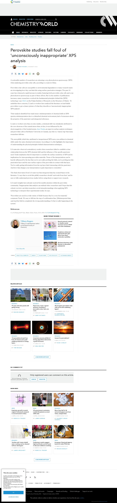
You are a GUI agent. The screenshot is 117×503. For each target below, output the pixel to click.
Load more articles (42, 357)
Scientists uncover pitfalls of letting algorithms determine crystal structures (42, 339)
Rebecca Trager (19, 418)
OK (13, 492)
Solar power (42, 255)
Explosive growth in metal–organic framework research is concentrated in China (20, 412)
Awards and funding (61, 491)
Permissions (56, 483)
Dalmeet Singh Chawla (61, 419)
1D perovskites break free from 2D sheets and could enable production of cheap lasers (20, 340)
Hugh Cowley (62, 343)
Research (14, 303)
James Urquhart (20, 450)
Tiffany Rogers (22, 66)
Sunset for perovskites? (62, 338)
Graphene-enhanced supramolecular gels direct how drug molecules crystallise (64, 234)
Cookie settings (13, 496)
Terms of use (38, 483)
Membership (103, 1)
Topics (27, 472)
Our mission (28, 491)
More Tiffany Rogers (51, 216)
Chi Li (24, 101)
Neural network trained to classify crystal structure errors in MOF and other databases (65, 224)
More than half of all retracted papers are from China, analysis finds (63, 412)
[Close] (23, 471)
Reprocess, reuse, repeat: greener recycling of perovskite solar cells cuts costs (41, 308)
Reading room (32, 36)
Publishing (89, 1)
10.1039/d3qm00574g (52, 212)
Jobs (26, 36)
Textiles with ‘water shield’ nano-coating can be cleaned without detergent (20, 444)
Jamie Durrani (40, 418)
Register (22, 19)
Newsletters (20, 36)
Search (56, 19)
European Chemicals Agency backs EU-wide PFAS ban (63, 443)
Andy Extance (40, 315)
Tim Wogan (18, 347)
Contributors (40, 472)
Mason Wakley (19, 312)
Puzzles (40, 36)
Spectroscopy (53, 255)
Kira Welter (39, 346)
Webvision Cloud (103, 501)
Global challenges (75, 491)
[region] (13, 485)
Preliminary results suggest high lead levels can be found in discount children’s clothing (42, 444)
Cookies (30, 483)
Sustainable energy (66, 255)
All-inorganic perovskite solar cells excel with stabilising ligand (63, 307)
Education (96, 1)
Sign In (15, 19)
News (12, 44)
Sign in (33, 379)
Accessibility (47, 483)
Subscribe (30, 19)
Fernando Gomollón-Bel (60, 314)
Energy (34, 255)
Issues (32, 472)
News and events (39, 491)
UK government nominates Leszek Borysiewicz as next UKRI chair (41, 412)
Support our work (87, 491)
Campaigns (50, 491)
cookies (82, 498)
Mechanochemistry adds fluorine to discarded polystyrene (65, 244)
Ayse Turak (41, 129)
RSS (47, 472)
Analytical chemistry (22, 255)
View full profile (20, 248)
